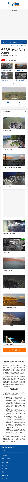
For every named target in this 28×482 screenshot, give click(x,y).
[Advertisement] (14, 25)
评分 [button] (20, 103)
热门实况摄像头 (14, 111)
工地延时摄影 (5, 462)
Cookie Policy (5, 475)
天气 (8, 103)
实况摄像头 (13, 42)
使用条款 (4, 472)
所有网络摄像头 (14, 350)
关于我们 (4, 455)
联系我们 (4, 465)
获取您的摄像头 (6, 459)
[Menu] (24, 42)
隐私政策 (4, 478)
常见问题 (4, 468)
